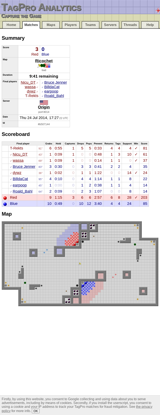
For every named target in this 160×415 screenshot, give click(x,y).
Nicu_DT (28, 82)
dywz (31, 91)
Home (11, 25)
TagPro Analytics (41, 7)
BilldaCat (52, 87)
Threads (130, 25)
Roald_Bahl (54, 96)
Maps (51, 25)
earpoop (51, 91)
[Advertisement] (93, 58)
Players (71, 25)
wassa (30, 87)
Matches (31, 25)
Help (150, 25)
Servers (110, 25)
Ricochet (44, 60)
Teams (90, 25)
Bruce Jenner (55, 82)
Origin (44, 107)
